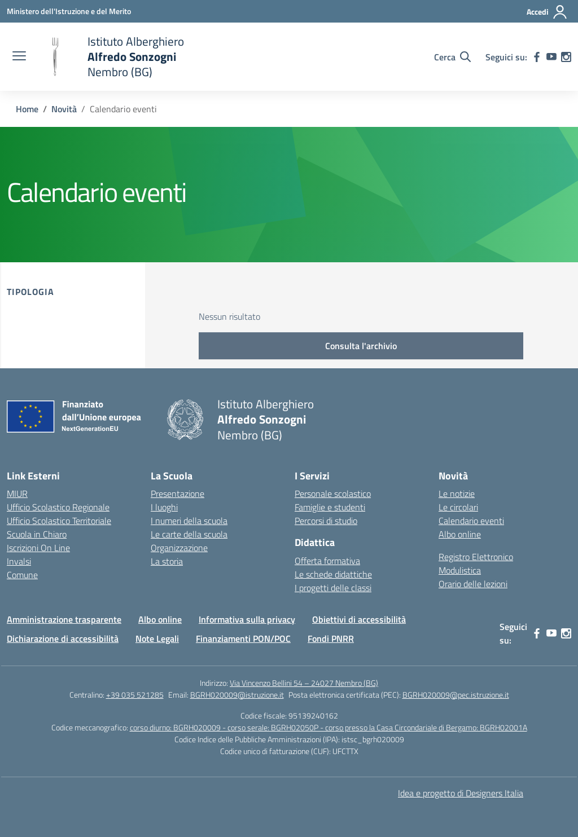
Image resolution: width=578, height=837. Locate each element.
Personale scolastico (333, 493)
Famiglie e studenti (330, 507)
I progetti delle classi (333, 587)
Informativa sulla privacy (247, 619)
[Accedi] (547, 12)
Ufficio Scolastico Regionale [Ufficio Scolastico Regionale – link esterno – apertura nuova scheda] (58, 507)
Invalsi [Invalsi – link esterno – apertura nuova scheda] (19, 561)
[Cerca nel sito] (452, 57)
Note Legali (157, 638)
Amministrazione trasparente (64, 619)
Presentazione (177, 493)
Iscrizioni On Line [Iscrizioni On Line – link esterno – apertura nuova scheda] (38, 547)
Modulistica (460, 570)
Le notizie (457, 493)
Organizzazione (179, 547)
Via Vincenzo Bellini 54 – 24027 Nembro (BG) (304, 683)
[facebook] (537, 57)
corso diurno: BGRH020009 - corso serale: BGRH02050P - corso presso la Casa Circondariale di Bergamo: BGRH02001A (328, 727)
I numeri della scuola (189, 520)
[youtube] (551, 57)
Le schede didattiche (333, 574)
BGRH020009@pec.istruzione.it (455, 695)
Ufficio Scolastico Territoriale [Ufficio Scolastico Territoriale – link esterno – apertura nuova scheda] (59, 520)
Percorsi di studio (326, 520)
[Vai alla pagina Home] (27, 109)
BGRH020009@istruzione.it (237, 695)
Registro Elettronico (476, 556)
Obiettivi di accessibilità (359, 619)
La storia (167, 561)
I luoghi (164, 507)
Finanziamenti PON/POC (243, 638)
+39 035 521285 (135, 695)
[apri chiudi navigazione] (19, 57)
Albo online (460, 534)
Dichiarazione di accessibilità (63, 638)
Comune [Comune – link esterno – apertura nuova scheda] (22, 575)
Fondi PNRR (331, 638)
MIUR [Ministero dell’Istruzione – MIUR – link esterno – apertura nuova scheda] (17, 493)
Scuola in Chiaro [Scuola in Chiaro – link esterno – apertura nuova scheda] (37, 534)
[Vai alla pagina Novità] (64, 109)
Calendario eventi (471, 520)
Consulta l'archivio (361, 346)
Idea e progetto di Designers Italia (460, 793)
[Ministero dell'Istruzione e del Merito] (69, 11)
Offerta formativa (327, 560)
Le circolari (458, 507)
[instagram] (566, 57)
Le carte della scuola (189, 534)
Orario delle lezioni (473, 584)
